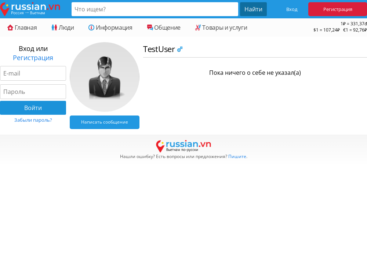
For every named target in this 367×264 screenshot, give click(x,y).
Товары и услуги (221, 27)
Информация (110, 27)
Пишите (237, 156)
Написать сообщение (104, 122)
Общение (164, 27)
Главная (22, 27)
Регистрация (337, 9)
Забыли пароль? (33, 120)
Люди (62, 27)
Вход (291, 9)
